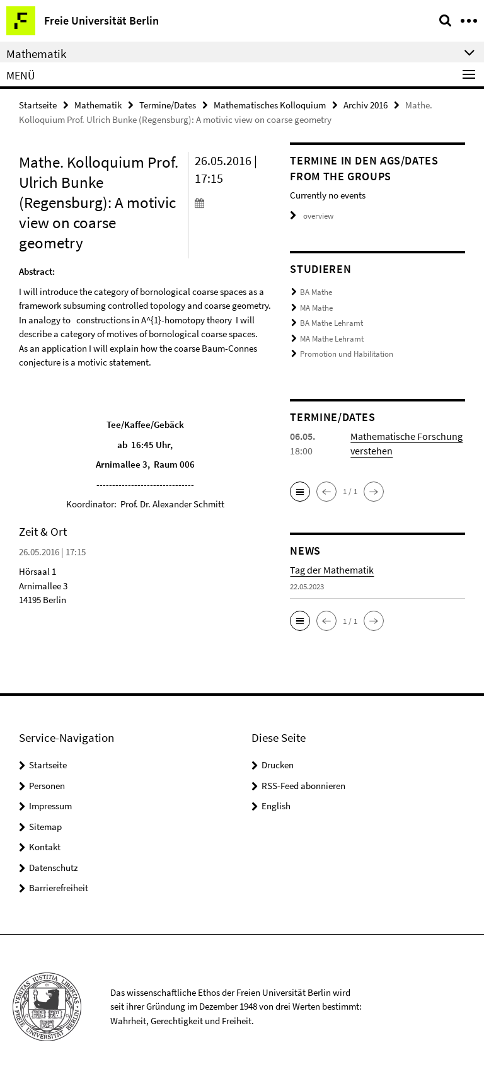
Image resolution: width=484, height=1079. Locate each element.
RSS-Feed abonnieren (303, 786)
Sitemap (45, 827)
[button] (300, 491)
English (276, 806)
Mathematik (98, 105)
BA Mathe (316, 292)
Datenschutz (53, 868)
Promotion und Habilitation (346, 354)
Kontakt (44, 847)
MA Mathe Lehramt (332, 338)
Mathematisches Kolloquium (270, 105)
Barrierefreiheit (58, 888)
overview (311, 216)
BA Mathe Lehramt (331, 323)
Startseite (38, 105)
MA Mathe (316, 308)
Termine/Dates (167, 105)
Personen (47, 786)
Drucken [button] (278, 765)
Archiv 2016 (365, 105)
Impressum (50, 806)
